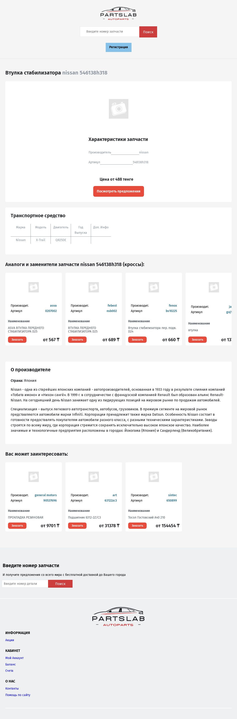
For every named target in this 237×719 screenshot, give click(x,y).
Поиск (148, 32)
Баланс (10, 664)
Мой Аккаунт (14, 658)
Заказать (17, 339)
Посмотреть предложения (118, 191)
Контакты (12, 688)
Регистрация (118, 47)
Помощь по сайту (17, 695)
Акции (9, 640)
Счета (9, 671)
